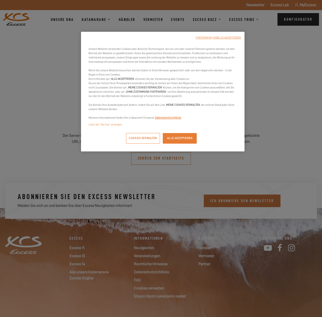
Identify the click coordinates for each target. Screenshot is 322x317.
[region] (163, 91)
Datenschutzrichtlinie (168, 117)
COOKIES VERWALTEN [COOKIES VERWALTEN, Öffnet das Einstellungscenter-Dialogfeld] (143, 138)
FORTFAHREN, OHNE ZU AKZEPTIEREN (218, 37)
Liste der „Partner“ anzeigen (105, 124)
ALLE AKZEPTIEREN (179, 138)
